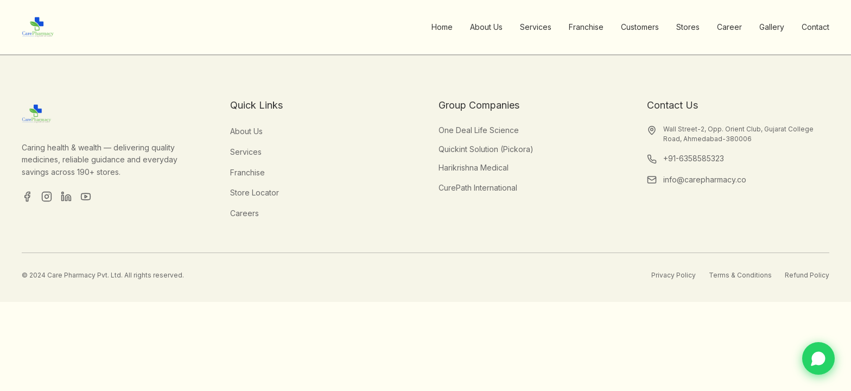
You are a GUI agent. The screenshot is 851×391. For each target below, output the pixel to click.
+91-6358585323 (693, 158)
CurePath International (478, 187)
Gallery (771, 26)
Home (442, 26)
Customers (640, 26)
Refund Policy (807, 275)
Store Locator (254, 192)
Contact (815, 26)
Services (535, 26)
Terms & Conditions (740, 275)
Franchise (586, 26)
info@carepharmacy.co (704, 179)
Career (729, 26)
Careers (244, 213)
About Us (486, 26)
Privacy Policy (673, 275)
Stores (688, 26)
